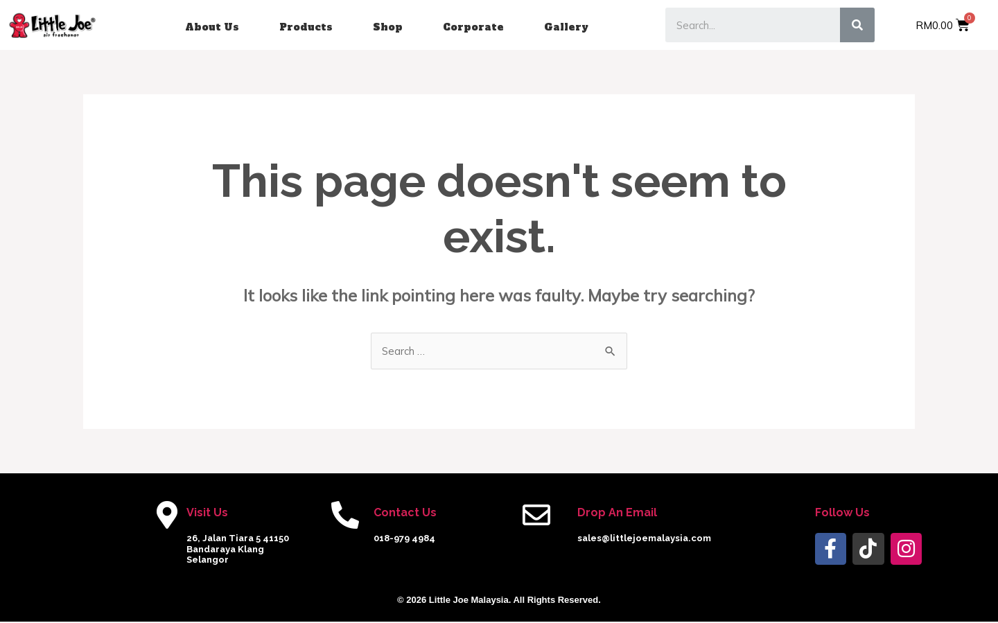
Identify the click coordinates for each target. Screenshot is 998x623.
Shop (388, 27)
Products (306, 27)
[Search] (857, 25)
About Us (212, 27)
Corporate (473, 27)
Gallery (566, 27)
